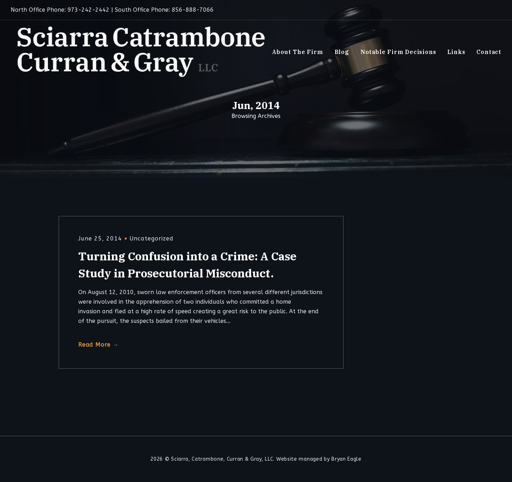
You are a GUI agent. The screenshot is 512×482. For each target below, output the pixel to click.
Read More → (98, 344)
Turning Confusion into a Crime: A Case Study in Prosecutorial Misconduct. (187, 265)
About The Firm (297, 51)
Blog (342, 51)
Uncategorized (151, 238)
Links (456, 51)
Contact (488, 51)
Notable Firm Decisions (398, 51)
